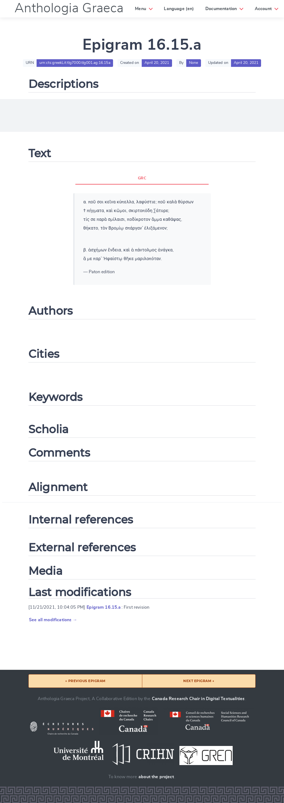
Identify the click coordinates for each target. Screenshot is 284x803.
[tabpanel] (142, 239)
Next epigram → (198, 681)
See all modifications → (53, 620)
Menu (140, 9)
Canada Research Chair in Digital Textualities (198, 699)
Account (263, 9)
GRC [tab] (142, 178)
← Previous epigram (85, 681)
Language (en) (179, 9)
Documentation (221, 9)
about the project (156, 777)
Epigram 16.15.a (104, 607)
